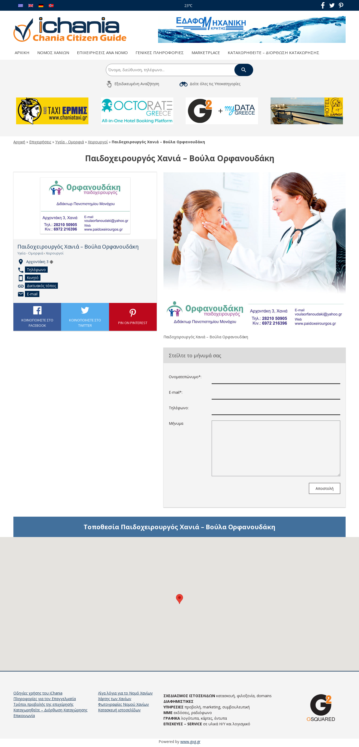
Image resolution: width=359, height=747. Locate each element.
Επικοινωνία (24, 715)
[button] (179, 599)
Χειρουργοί (98, 141)
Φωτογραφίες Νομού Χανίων (123, 704)
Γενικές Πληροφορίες (160, 52)
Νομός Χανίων (53, 52)
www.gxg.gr (190, 741)
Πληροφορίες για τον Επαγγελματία (44, 698)
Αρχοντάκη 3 (39, 261)
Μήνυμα (176, 423)
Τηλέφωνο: (179, 407)
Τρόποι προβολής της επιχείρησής (43, 704)
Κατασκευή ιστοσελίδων (119, 709)
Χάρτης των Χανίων (114, 698)
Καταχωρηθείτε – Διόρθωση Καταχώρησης (273, 52)
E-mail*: (175, 392)
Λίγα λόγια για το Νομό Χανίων (125, 693)
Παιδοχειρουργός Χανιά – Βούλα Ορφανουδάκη (78, 246)
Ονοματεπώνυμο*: (185, 376)
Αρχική (22, 52)
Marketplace (206, 52)
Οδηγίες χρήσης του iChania (37, 693)
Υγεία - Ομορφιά (69, 141)
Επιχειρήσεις (40, 141)
